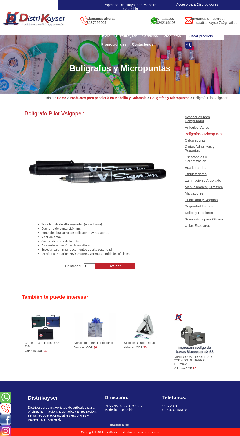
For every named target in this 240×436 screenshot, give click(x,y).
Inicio (105, 36)
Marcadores (194, 193)
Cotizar (115, 266)
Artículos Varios (197, 127)
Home (61, 98)
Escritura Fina (196, 168)
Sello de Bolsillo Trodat (139, 342)
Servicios (150, 36)
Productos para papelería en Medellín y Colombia (108, 98)
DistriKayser (126, 36)
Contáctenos (142, 44)
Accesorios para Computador (197, 119)
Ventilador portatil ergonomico (94, 342)
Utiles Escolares (197, 225)
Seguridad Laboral (199, 206)
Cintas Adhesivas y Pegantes (200, 148)
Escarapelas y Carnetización (196, 159)
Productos (172, 36)
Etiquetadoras (196, 174)
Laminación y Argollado (203, 180)
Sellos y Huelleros (199, 213)
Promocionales (114, 44)
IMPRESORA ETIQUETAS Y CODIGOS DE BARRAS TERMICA (193, 360)
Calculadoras (195, 140)
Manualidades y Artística (204, 187)
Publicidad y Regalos (201, 200)
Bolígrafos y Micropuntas (169, 98)
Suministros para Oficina (204, 219)
